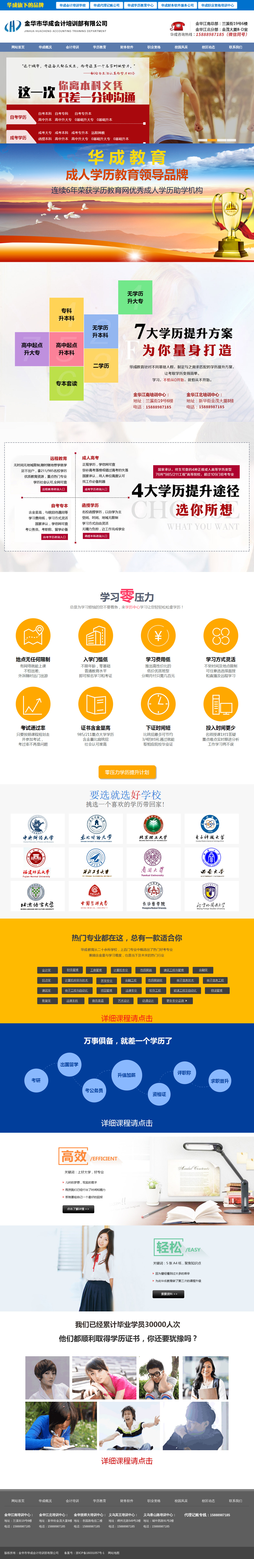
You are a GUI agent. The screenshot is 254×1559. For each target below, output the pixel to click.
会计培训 (72, 47)
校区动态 (208, 47)
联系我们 (235, 47)
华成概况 (45, 47)
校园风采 (181, 47)
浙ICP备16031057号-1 (90, 1553)
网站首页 (18, 47)
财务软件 (126, 47)
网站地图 (112, 1553)
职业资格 (154, 47)
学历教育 (99, 47)
